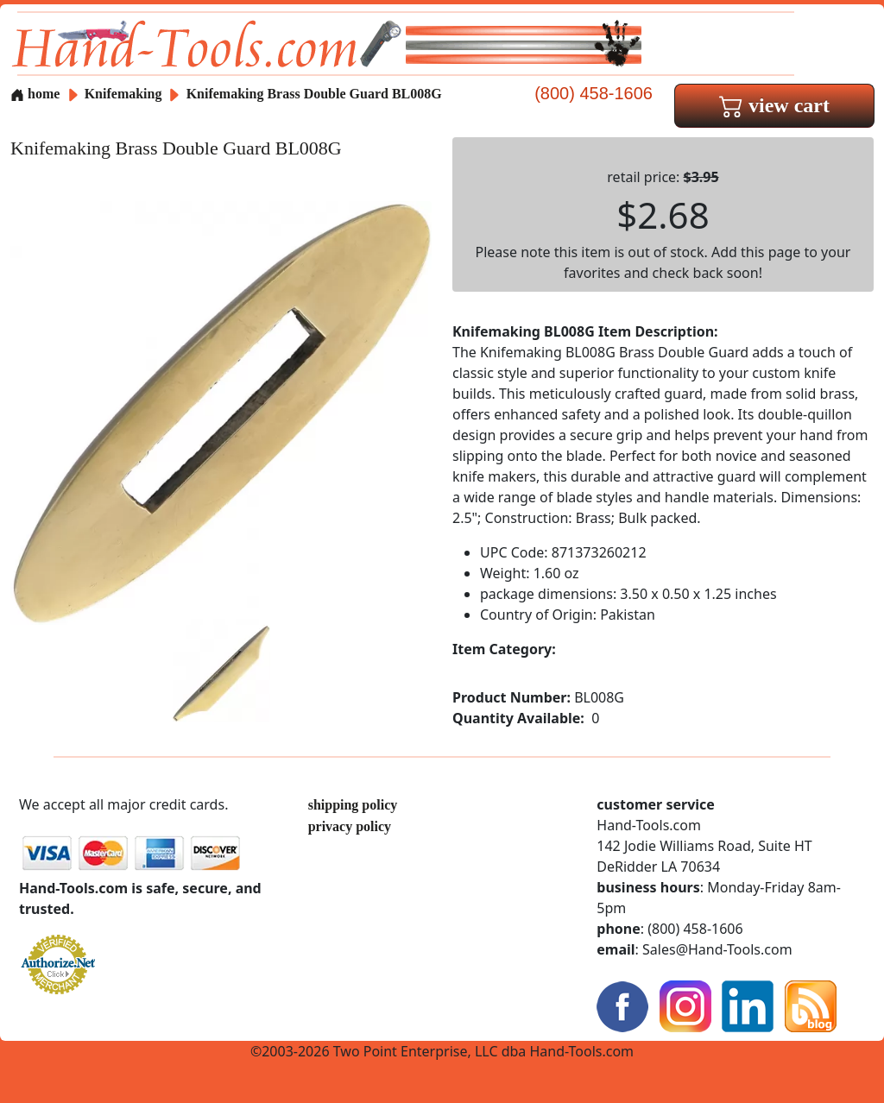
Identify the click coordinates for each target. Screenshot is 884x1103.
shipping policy (353, 804)
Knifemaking (125, 93)
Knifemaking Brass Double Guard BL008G (314, 93)
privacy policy (349, 826)
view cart (774, 105)
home (35, 93)
